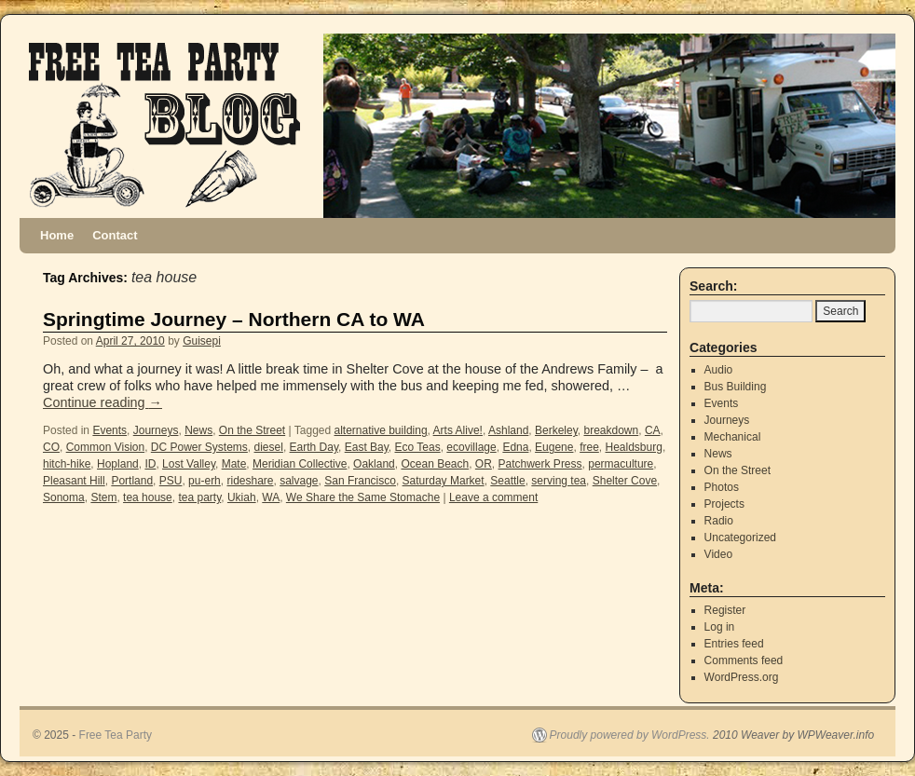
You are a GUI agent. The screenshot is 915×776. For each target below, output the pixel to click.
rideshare (249, 480)
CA (653, 430)
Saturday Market (444, 480)
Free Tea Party (115, 735)
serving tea (558, 480)
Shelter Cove (625, 480)
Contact (114, 235)
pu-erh (204, 480)
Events (109, 430)
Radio (718, 520)
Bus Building (735, 386)
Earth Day (314, 447)
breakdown (610, 430)
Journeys (156, 430)
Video (718, 554)
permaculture (620, 463)
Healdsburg (634, 447)
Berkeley (556, 430)
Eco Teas (418, 447)
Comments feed (744, 660)
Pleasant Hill (74, 480)
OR (483, 463)
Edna (515, 447)
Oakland (374, 463)
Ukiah (241, 497)
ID (150, 463)
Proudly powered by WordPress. (630, 735)
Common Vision (105, 447)
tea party (199, 497)
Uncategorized (740, 537)
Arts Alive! (458, 430)
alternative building (381, 430)
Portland (132, 480)
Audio (718, 369)
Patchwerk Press (540, 463)
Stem (103, 497)
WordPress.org (741, 677)
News (198, 430)
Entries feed (734, 643)
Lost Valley (188, 463)
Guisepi (202, 340)
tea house (147, 497)
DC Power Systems (199, 447)
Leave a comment (493, 497)
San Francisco (360, 480)
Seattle (507, 480)
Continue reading (102, 402)
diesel (268, 447)
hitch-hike (66, 463)
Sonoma (64, 497)
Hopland (118, 463)
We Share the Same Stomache (363, 497)
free (589, 447)
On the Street (252, 430)
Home (57, 235)
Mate (234, 463)
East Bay (367, 447)
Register (725, 610)
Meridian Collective (300, 463)
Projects (724, 504)
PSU (171, 480)
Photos (721, 487)
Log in (719, 626)
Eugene (554, 447)
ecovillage (471, 447)
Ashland (508, 430)
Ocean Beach (435, 463)
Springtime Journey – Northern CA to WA (234, 319)
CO (51, 447)
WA (271, 497)
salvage (299, 480)
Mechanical (732, 436)
